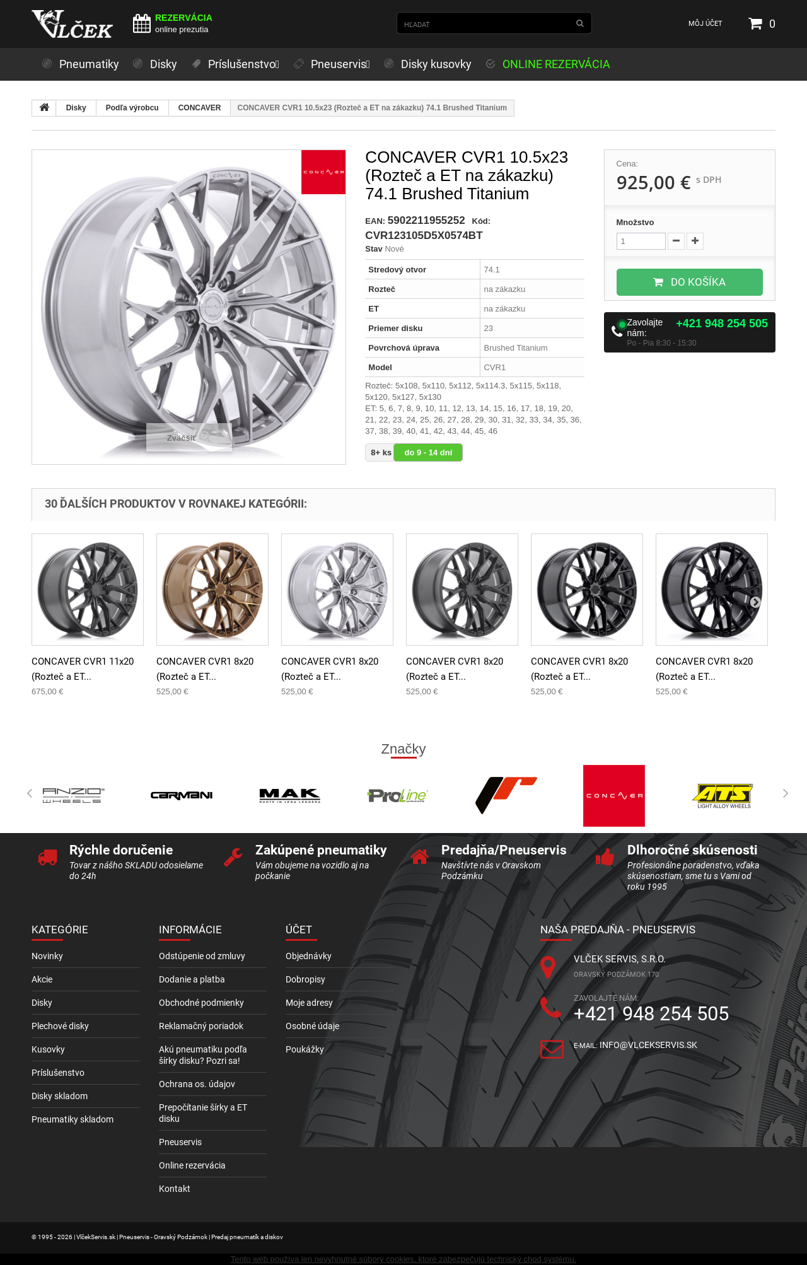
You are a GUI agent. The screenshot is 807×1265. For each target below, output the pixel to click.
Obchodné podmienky (201, 1003)
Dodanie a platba (192, 979)
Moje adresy (309, 1003)
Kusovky (48, 1049)
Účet (299, 929)
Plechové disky (60, 1026)
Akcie (42, 979)
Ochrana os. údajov (197, 1084)
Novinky (47, 956)
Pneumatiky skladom (72, 1119)
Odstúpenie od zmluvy (202, 956)
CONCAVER (199, 107)
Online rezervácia (192, 1165)
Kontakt (174, 1189)
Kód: (481, 221)
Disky (76, 107)
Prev (25, 793)
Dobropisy (305, 979)
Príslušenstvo (58, 1073)
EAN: (375, 221)
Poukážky (305, 1049)
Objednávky (309, 956)
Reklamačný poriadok (201, 1026)
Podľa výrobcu (132, 107)
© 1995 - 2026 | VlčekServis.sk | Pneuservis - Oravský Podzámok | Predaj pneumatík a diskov (157, 1236)
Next (781, 793)
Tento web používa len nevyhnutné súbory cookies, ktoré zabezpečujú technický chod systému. (403, 1259)
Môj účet (705, 24)
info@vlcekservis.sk (648, 1045)
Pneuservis (180, 1142)
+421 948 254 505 (722, 323)
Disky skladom (60, 1096)
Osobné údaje (312, 1026)
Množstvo (635, 222)
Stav (373, 249)
